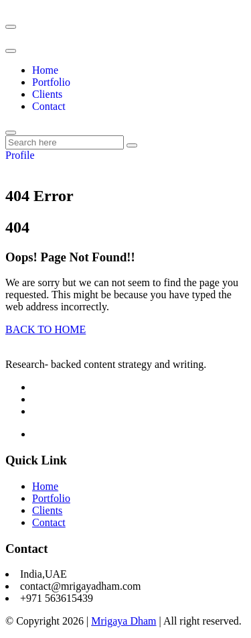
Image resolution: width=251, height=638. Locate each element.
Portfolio (51, 82)
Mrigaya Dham (123, 621)
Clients (47, 94)
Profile (20, 155)
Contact (49, 106)
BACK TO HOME (45, 329)
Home (45, 70)
